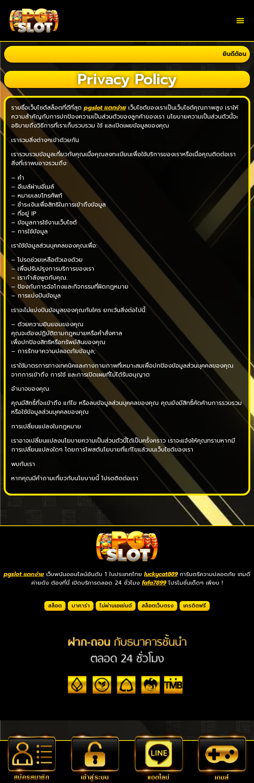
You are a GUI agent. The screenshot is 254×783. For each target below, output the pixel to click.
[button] (240, 21)
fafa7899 (154, 583)
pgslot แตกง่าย (24, 574)
